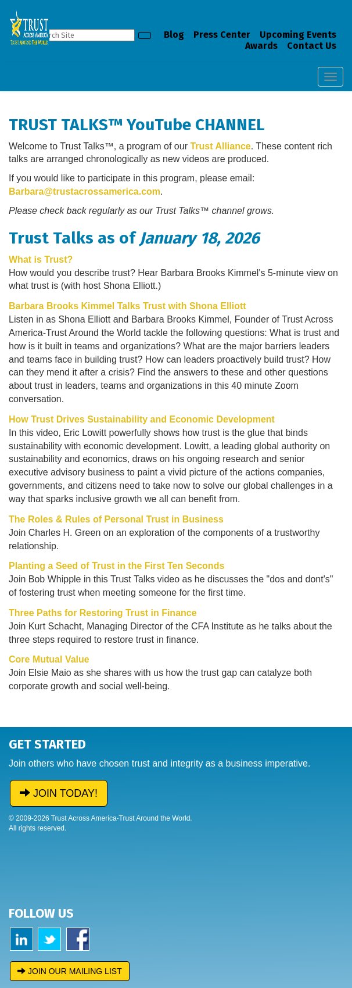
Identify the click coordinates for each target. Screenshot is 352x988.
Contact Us (311, 45)
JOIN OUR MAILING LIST (69, 971)
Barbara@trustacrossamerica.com (84, 191)
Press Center (221, 34)
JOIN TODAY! (59, 793)
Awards (261, 45)
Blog (174, 34)
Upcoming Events (298, 34)
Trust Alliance (220, 146)
